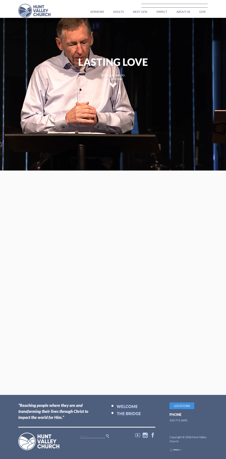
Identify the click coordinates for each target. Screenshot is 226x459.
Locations (182, 406)
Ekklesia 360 (175, 449)
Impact (161, 11)
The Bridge (129, 413)
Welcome (127, 406)
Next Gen (140, 11)
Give (202, 11)
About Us (183, 11)
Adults (118, 11)
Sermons (97, 11)
